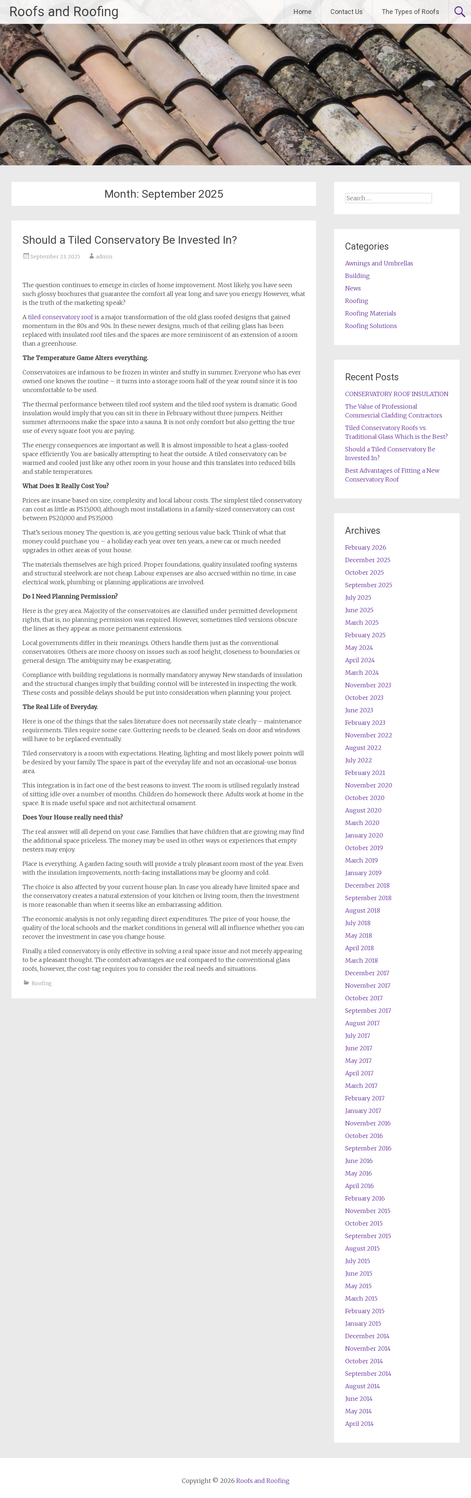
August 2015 (362, 1248)
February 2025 (365, 635)
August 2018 (362, 910)
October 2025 (364, 572)
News (353, 288)
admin (104, 256)
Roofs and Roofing (63, 12)
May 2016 (358, 1173)
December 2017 (367, 973)
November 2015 (367, 1211)
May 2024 (359, 647)
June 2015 (358, 1273)
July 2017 (357, 1035)
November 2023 (368, 685)
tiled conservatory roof (60, 317)
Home (303, 11)
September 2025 (368, 585)
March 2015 (361, 1298)
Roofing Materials (370, 313)
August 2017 (362, 1023)
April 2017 (359, 1073)
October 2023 (364, 697)
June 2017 (358, 1048)
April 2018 (359, 948)
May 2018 (358, 935)
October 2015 (364, 1223)
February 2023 (365, 722)
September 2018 (368, 898)
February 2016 (365, 1198)
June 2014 (359, 1398)
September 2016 (368, 1148)
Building (357, 275)
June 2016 (359, 1160)
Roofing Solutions (371, 325)
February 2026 (365, 547)
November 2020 (368, 785)
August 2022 (363, 747)
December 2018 (367, 885)
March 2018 (361, 960)
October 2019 (364, 848)
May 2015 (358, 1286)
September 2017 (368, 1010)
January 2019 (363, 873)
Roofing (42, 983)
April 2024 (360, 660)
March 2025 (362, 622)
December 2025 (367, 560)
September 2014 (368, 1373)
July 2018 (358, 923)
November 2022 (368, 735)
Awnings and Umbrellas (379, 263)
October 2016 (364, 1135)
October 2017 (364, 998)
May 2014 (358, 1411)
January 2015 (363, 1323)
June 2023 (359, 710)
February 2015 (365, 1311)
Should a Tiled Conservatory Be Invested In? (129, 239)
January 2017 (363, 1110)
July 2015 (357, 1261)
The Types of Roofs (410, 11)
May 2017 (358, 1060)
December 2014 (367, 1336)
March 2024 (362, 672)
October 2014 (364, 1361)
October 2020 (365, 797)
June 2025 (359, 610)
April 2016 (359, 1185)
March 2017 (361, 1085)
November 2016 (368, 1123)
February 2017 (365, 1098)
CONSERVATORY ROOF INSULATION (397, 394)
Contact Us (346, 11)
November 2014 (368, 1348)
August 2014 (362, 1386)
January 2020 (364, 835)
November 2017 (367, 985)
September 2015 (368, 1236)
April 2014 (359, 1423)
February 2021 (365, 772)
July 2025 (358, 597)
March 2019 (361, 860)
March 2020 (362, 822)
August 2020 (363, 810)
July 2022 (358, 760)
